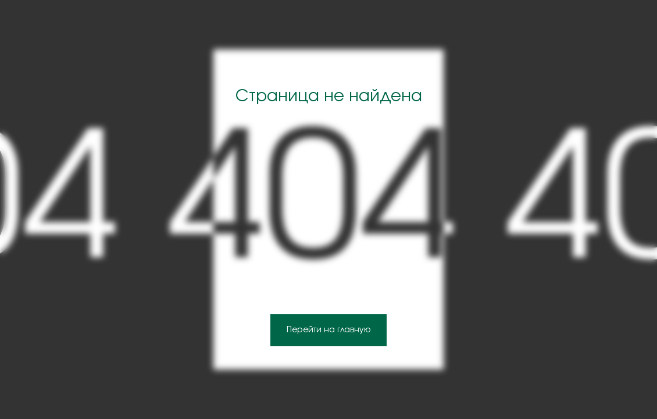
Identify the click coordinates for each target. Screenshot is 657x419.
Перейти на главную (329, 330)
